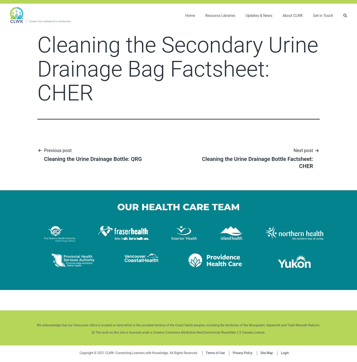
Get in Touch (323, 15)
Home (190, 15)
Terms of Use (215, 353)
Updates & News (259, 15)
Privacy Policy (242, 353)
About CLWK (293, 15)
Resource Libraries (220, 15)
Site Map (266, 353)
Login (285, 353)
